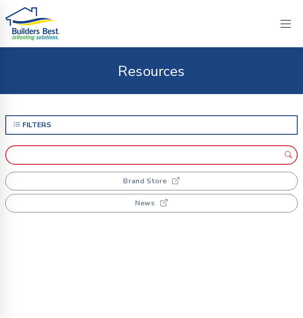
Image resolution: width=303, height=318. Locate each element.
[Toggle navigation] (286, 23)
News (151, 203)
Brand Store (151, 181)
